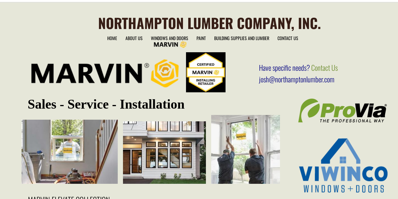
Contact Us (287, 38)
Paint (201, 38)
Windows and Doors (169, 38)
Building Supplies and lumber (241, 38)
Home (112, 38)
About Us (134, 38)
